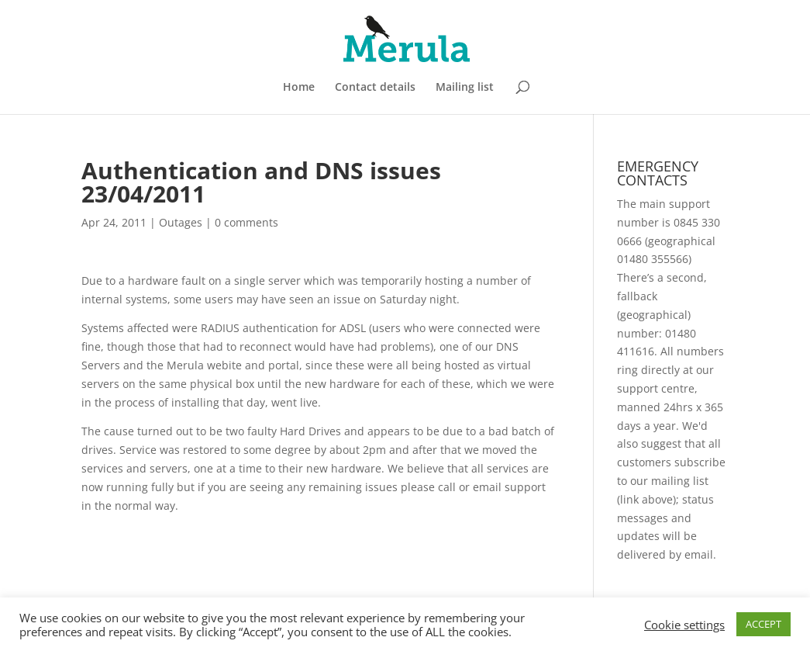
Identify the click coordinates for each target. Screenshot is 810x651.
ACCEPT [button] (763, 624)
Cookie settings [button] (684, 625)
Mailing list (465, 87)
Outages (180, 222)
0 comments (246, 222)
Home (299, 87)
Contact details (375, 87)
